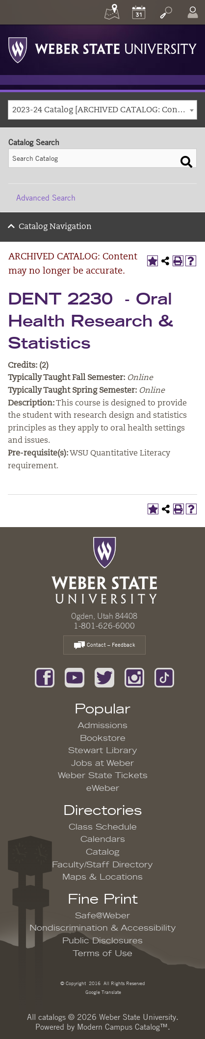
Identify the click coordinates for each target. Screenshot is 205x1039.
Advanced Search (46, 198)
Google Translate (102, 991)
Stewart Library (102, 751)
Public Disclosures (102, 941)
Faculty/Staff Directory (102, 865)
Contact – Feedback (104, 645)
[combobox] (102, 110)
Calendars (102, 839)
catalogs (52, 1017)
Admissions (102, 726)
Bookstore (103, 738)
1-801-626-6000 (104, 626)
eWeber (102, 788)
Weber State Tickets (103, 776)
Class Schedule (103, 827)
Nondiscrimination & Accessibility (102, 928)
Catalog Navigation (55, 227)
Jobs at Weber (102, 763)
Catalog (103, 852)
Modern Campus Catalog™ (122, 1027)
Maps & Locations (102, 877)
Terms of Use (102, 954)
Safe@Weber (102, 916)
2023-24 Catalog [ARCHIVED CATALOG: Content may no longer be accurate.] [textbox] (104, 110)
